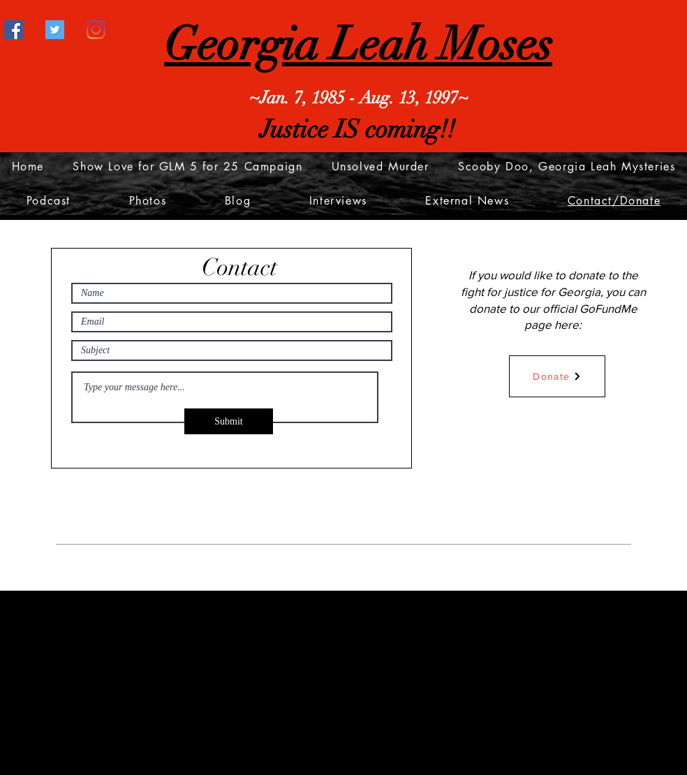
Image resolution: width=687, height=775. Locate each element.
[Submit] (228, 421)
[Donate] (557, 376)
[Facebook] (13, 29)
